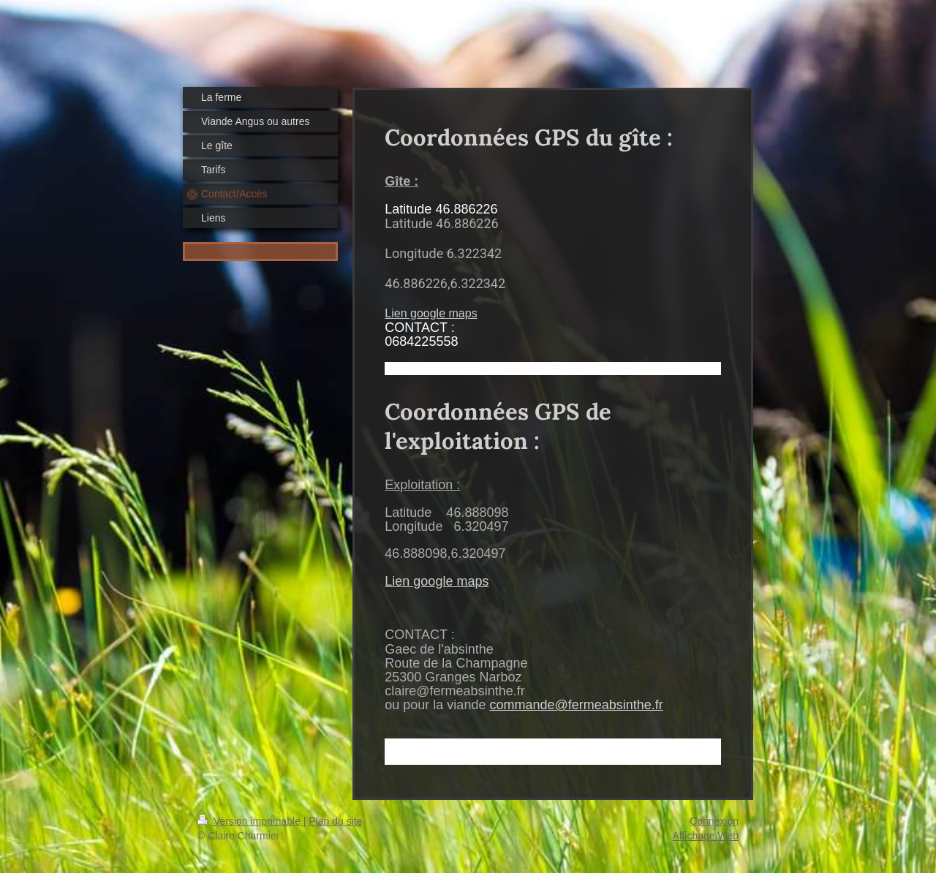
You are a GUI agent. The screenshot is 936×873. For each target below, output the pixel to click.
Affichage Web (705, 836)
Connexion (714, 821)
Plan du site (335, 821)
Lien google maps (431, 313)
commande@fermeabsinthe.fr (576, 705)
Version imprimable (250, 821)
